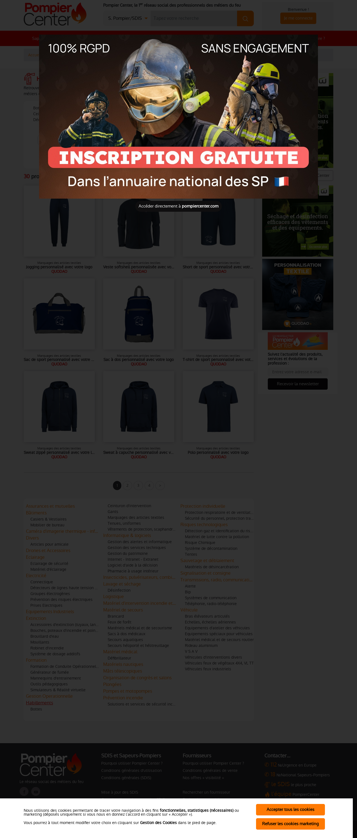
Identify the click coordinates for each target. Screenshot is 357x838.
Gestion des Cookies (158, 823)
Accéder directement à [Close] (178, 206)
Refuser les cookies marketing (290, 824)
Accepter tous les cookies (290, 809)
